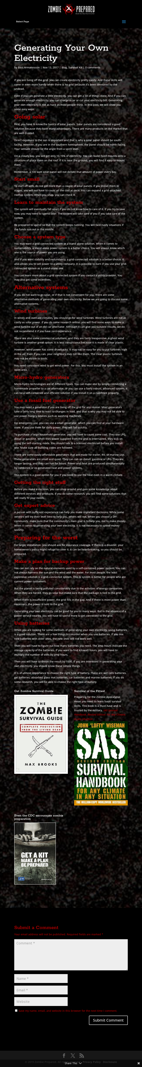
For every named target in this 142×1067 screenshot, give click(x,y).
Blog (64, 67)
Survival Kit (75, 67)
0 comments (92, 67)
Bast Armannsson (29, 67)
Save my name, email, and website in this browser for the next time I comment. (68, 1010)
